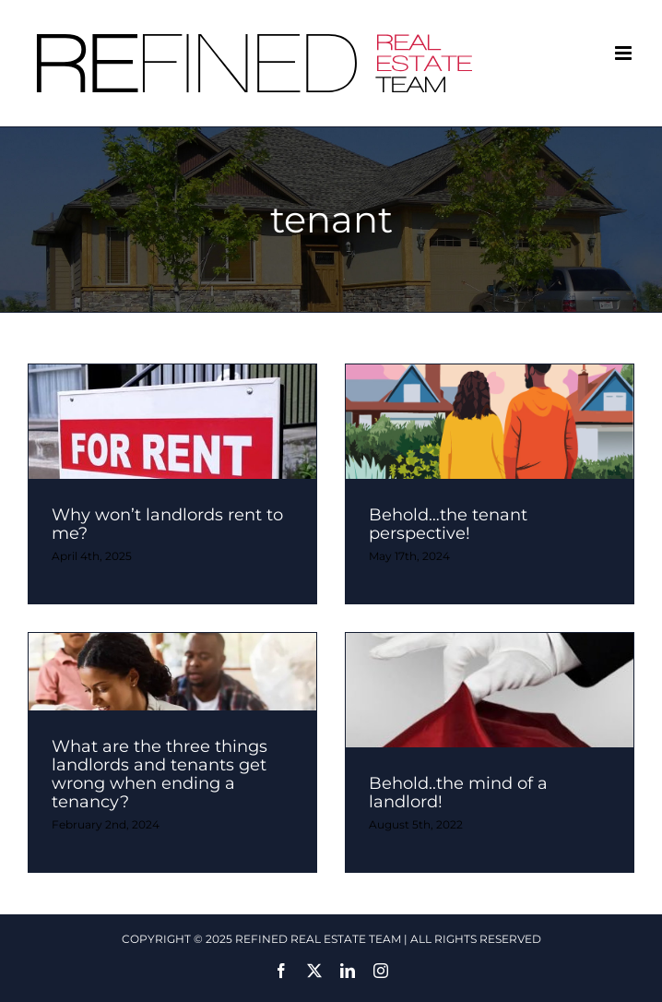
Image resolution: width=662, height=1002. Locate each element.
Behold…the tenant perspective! (448, 524)
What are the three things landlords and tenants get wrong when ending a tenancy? (159, 774)
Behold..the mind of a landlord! (458, 792)
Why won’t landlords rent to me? (167, 524)
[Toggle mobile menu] (624, 53)
